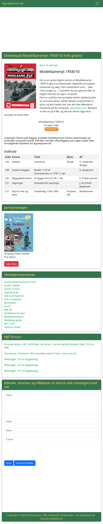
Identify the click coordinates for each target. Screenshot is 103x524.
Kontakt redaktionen (51, 518)
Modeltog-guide (13, 320)
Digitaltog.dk (11, 292)
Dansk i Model (12, 285)
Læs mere (11, 263)
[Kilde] (51, 421)
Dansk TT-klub (12, 289)
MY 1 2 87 (9, 323)
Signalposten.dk (12, 3)
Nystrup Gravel (12, 327)
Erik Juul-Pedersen (14, 295)
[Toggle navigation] (97, 4)
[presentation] (26, 451)
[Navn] (51, 430)
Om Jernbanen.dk (85, 515)
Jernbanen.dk (34, 515)
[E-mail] (51, 439)
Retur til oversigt (49, 65)
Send (9, 463)
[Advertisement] (51, 29)
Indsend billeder (25, 463)
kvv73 (7, 306)
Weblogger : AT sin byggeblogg (21, 359)
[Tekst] (51, 403)
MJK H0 (8, 309)
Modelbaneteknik (13, 316)
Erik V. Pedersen (13, 299)
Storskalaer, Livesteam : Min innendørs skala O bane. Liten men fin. (40, 353)
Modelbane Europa (14, 313)
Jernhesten (10, 302)
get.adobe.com (78, 108)
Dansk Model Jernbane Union (20, 282)
